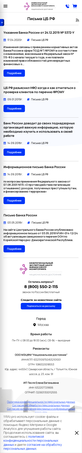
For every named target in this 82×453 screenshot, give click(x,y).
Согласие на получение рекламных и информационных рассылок (41, 410)
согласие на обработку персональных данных (32, 447)
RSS (77, 20)
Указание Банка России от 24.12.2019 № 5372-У (38, 32)
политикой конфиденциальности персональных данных (30, 440)
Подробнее (14, 73)
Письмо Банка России (20, 215)
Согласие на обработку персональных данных (41, 405)
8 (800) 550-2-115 (41, 286)
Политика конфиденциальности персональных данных (41, 402)
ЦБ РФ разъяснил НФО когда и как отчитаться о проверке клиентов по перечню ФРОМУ (39, 90)
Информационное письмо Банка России (34, 167)
